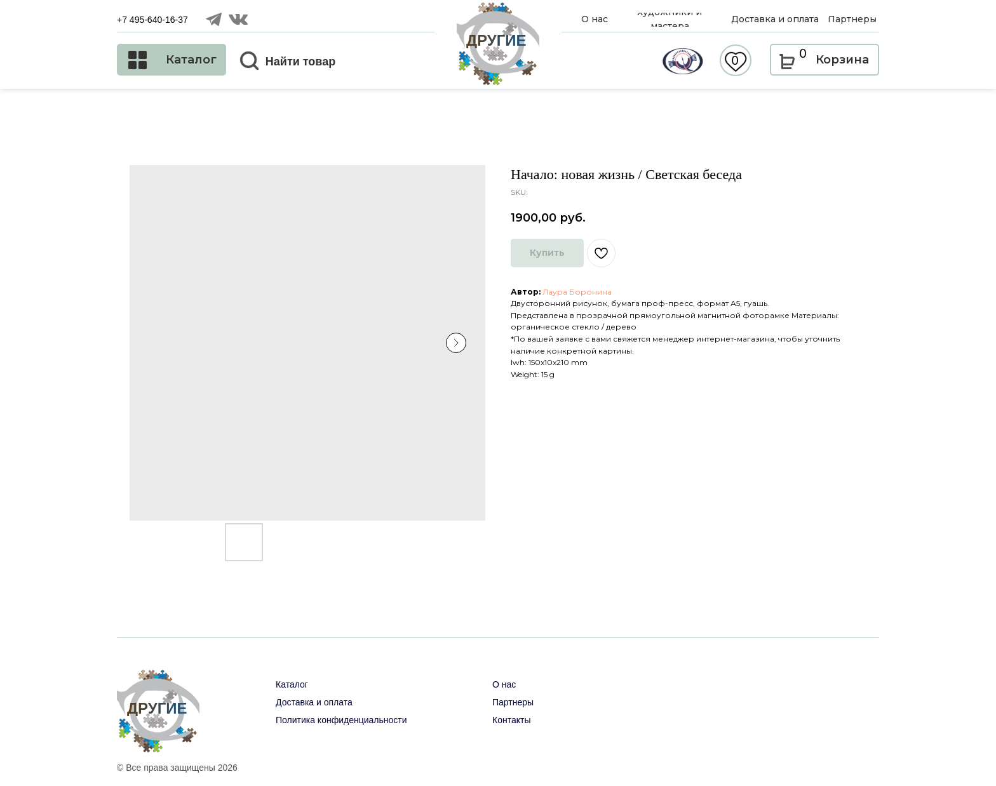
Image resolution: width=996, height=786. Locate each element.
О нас (504, 684)
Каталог (292, 684)
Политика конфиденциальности (341, 720)
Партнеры (513, 702)
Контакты (511, 720)
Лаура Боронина (577, 291)
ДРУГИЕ (496, 40)
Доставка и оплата (314, 702)
